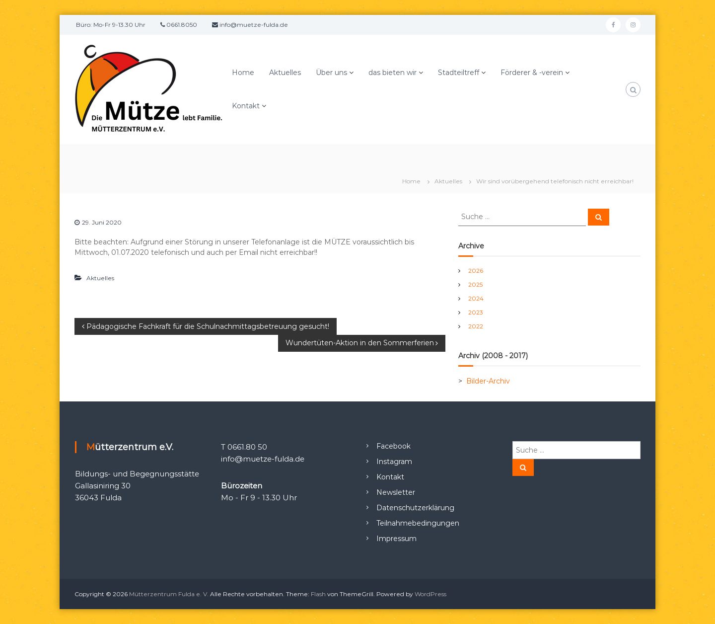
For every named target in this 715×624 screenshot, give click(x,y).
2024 (476, 298)
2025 (475, 284)
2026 (475, 270)
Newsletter (395, 492)
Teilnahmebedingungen (417, 523)
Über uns (331, 72)
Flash (318, 594)
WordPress (430, 594)
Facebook (393, 446)
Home (243, 72)
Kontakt (246, 105)
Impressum (396, 538)
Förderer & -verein (531, 72)
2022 (475, 326)
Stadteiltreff (458, 72)
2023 (475, 312)
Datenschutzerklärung (415, 507)
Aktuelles (285, 72)
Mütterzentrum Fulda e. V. (169, 594)
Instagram (394, 461)
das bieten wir (392, 72)
